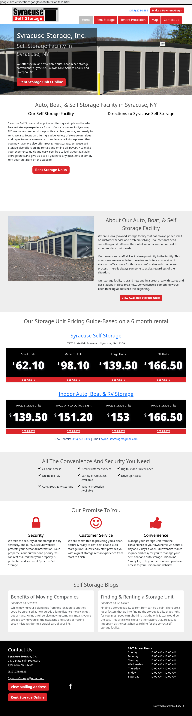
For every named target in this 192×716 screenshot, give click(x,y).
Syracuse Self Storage (96, 335)
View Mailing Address (28, 686)
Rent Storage (105, 20)
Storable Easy (175, 706)
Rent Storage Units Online (41, 82)
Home (86, 20)
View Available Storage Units (141, 298)
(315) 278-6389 (139, 10)
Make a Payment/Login (167, 10)
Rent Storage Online (27, 697)
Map (155, 20)
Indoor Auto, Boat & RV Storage (96, 393)
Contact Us (171, 20)
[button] (14, 248)
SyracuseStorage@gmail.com (119, 438)
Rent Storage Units (51, 169)
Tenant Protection (133, 20)
